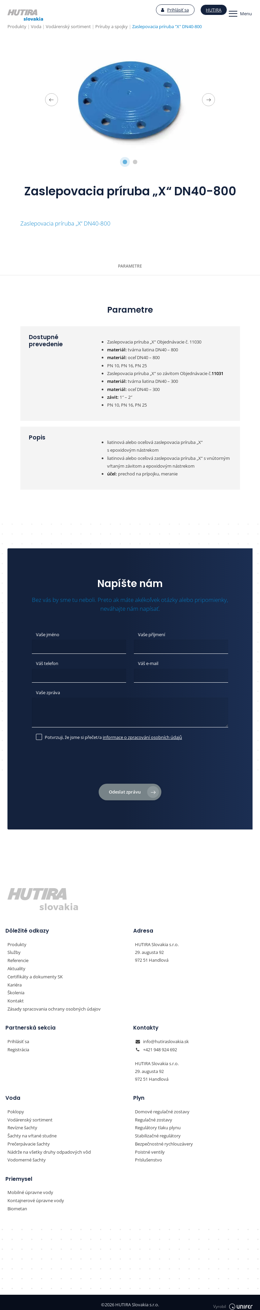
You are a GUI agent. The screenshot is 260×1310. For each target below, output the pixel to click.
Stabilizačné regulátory (158, 1132)
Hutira (206, 10)
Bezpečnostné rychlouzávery (164, 1140)
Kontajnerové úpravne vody (35, 1196)
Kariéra (14, 983)
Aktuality (16, 967)
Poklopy (15, 1109)
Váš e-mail (148, 663)
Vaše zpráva (48, 691)
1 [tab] (125, 162)
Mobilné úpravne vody (30, 1189)
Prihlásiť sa (167, 10)
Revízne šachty (22, 1124)
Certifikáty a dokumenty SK (35, 975)
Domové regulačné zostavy (162, 1109)
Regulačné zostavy (153, 1117)
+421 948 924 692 (160, 1047)
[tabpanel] (130, 100)
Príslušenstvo (148, 1156)
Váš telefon (47, 663)
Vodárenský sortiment (30, 1117)
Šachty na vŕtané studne (32, 1132)
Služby (14, 951)
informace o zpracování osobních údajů (142, 735)
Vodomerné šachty (26, 1156)
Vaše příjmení (151, 634)
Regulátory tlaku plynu (158, 1124)
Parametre (130, 266)
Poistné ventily (150, 1148)
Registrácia (18, 1047)
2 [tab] (135, 162)
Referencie (17, 959)
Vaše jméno (47, 634)
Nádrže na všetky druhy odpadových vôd (49, 1148)
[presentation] (130, 762)
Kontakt (15, 998)
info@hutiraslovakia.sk (166, 1039)
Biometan (17, 1204)
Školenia (15, 991)
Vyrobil (233, 1300)
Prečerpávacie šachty (28, 1140)
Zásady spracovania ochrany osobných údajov (54, 1006)
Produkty (16, 943)
